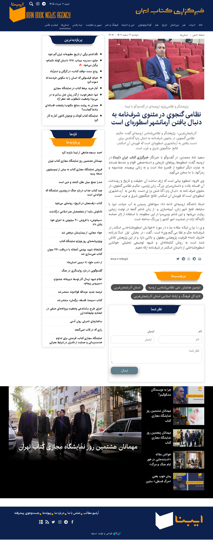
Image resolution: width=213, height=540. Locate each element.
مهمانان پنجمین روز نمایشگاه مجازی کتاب (158, 437)
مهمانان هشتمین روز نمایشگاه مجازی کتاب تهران (75, 161)
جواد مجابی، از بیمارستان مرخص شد (81, 232)
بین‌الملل (174, 25)
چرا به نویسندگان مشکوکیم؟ (160, 392)
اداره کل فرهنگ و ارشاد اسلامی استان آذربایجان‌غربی (167, 296)
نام (200, 331)
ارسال (124, 370)
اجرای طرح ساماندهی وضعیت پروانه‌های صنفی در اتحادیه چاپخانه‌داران (74, 310)
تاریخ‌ (164, 25)
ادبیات (192, 25)
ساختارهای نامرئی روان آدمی (86, 321)
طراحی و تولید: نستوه (106, 534)
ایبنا (170, 11)
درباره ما (59, 513)
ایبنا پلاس (77, 25)
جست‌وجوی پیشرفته (25, 513)
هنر (184, 25)
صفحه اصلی (198, 35)
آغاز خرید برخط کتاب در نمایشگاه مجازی (75, 88)
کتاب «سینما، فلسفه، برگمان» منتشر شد (79, 300)
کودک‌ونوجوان (145, 25)
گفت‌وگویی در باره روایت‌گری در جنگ (82, 270)
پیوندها (46, 513)
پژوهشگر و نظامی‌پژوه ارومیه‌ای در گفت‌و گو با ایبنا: (156, 106)
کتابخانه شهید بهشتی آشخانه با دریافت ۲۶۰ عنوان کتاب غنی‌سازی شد (74, 251)
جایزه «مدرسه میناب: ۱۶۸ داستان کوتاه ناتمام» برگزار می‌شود (72, 62)
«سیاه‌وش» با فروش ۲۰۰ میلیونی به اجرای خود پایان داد (76, 222)
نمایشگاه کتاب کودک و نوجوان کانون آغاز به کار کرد (72, 118)
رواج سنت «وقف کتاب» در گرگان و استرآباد (74, 71)
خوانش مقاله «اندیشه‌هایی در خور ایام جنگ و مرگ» (158, 459)
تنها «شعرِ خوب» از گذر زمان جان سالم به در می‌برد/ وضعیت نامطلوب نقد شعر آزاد (73, 96)
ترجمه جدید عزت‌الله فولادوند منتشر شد (80, 292)
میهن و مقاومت (94, 25)
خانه (201, 25)
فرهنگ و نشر (111, 25)
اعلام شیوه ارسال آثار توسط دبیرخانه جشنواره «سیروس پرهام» (78, 281)
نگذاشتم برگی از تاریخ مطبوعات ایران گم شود (73, 54)
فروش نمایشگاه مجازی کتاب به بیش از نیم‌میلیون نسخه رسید (74, 171)
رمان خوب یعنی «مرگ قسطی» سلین (161, 481)
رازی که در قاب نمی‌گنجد (88, 329)
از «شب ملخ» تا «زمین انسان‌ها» (84, 262)
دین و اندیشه (128, 25)
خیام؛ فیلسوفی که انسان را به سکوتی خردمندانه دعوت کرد (72, 80)
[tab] (73, 134)
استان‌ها (65, 25)
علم (157, 25)
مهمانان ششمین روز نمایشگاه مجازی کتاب (158, 416)
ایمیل (150, 331)
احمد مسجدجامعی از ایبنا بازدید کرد (82, 152)
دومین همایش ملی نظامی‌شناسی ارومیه (174, 287)
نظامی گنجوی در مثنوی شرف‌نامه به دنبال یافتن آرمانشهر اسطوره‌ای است (156, 118)
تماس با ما (74, 513)
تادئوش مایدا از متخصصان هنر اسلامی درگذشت (75, 211)
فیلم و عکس (51, 25)
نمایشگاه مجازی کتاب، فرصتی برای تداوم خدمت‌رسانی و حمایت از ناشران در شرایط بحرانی (75, 340)
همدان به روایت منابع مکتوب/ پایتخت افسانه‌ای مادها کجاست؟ (71, 107)
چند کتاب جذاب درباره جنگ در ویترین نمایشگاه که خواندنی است (74, 192)
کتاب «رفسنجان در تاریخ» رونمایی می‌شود (78, 203)
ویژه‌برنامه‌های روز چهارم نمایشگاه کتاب (80, 241)
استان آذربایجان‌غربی (127, 287)
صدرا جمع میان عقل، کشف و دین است (80, 182)
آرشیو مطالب (92, 513)
